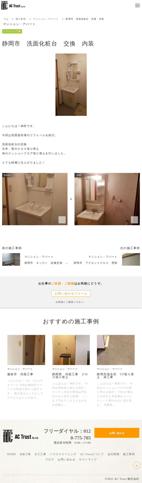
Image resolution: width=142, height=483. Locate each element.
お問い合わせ (116, 433)
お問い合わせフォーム (71, 293)
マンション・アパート (46, 19)
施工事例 (21, 19)
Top (6, 19)
